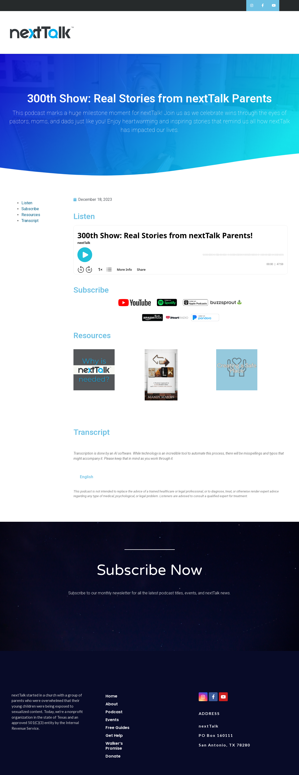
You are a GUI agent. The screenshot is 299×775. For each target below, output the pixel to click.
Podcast (114, 712)
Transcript (29, 220)
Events (112, 720)
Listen (26, 203)
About (112, 704)
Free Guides (117, 727)
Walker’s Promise (114, 746)
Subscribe (30, 208)
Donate (113, 756)
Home (111, 696)
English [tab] (86, 476)
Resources (30, 214)
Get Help (114, 735)
